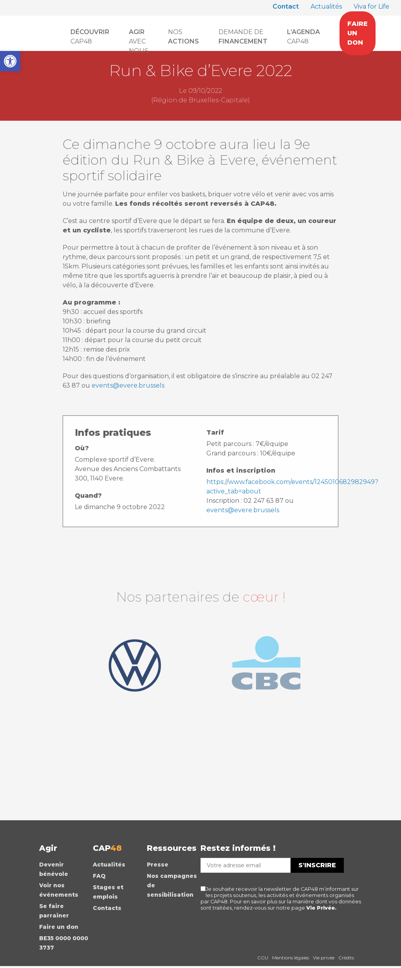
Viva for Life (371, 6)
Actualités (326, 6)
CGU (262, 959)
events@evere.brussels (128, 385)
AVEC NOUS (138, 37)
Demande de (243, 36)
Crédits (346, 959)
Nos (183, 36)
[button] (10, 61)
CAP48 (89, 36)
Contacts (107, 909)
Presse (157, 865)
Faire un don (58, 928)
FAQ (99, 877)
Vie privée (323, 959)
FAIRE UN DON (357, 33)
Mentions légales (290, 959)
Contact (286, 6)
